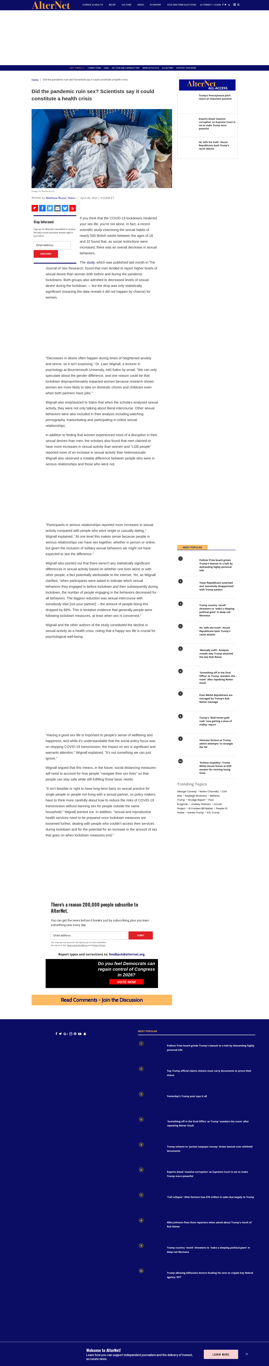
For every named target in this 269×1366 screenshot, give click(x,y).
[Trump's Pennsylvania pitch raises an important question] (187, 102)
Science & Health (93, 4)
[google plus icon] (66, 1034)
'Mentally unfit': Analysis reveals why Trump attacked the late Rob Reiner (216, 653)
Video (140, 4)
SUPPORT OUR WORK (186, 68)
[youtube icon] (79, 1034)
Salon (72, 198)
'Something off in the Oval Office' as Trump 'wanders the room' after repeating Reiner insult (217, 677)
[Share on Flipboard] (35, 208)
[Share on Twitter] (50, 208)
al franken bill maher (200, 808)
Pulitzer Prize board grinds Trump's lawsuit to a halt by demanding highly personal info (216, 565)
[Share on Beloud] (72, 208)
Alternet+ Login (210, 4)
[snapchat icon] (84, 1034)
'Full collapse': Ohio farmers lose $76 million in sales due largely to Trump (210, 1197)
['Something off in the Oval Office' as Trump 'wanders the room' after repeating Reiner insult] (186, 678)
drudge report (196, 800)
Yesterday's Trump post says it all (187, 1096)
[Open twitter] (225, 4)
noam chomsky (209, 791)
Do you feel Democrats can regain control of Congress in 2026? (126, 969)
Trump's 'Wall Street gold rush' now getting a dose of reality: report (215, 721)
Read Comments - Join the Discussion (102, 1000)
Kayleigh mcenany (196, 795)
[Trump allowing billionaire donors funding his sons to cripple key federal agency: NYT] (150, 1279)
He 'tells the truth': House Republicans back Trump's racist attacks (214, 145)
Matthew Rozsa (56, 198)
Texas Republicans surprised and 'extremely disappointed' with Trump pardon (216, 586)
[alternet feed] (229, 5)
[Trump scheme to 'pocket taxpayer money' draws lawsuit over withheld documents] (150, 1152)
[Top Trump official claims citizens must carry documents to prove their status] (150, 1077)
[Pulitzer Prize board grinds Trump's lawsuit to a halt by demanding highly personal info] (186, 565)
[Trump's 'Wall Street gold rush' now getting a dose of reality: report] (186, 723)
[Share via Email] (57, 208)
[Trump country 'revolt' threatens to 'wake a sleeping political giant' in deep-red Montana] (186, 611)
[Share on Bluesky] (65, 208)
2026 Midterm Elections (181, 4)
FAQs (106, 68)
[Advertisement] (134, 38)
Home (35, 79)
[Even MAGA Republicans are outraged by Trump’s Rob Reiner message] (186, 700)
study (91, 262)
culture (126, 4)
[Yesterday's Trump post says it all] (150, 1102)
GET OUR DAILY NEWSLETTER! (125, 68)
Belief (112, 4)
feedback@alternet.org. (127, 954)
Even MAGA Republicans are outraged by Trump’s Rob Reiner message (215, 698)
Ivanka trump (195, 812)
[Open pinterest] (75, 1034)
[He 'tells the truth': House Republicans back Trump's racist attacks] (187, 149)
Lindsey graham (201, 804)
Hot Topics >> (77, 68)
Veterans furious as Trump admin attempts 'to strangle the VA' (216, 743)
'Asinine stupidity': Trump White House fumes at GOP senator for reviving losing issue (215, 767)
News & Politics (151, 68)
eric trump (213, 812)
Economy (155, 4)
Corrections (94, 68)
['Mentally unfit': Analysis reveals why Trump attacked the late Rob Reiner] (186, 655)
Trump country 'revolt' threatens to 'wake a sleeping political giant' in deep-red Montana (216, 610)
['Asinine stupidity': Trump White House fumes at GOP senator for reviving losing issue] (186, 768)
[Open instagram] (71, 1034)
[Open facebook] (223, 4)
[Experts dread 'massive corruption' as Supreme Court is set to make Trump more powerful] (187, 125)
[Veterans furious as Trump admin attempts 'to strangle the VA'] (186, 745)
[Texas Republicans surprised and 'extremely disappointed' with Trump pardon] (186, 588)
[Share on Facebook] (42, 208)
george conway (187, 791)
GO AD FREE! (167, 68)
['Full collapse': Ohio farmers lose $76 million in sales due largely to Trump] (150, 1203)
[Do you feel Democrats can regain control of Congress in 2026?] (71, 973)
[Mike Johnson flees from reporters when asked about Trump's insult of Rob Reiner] (150, 1228)
